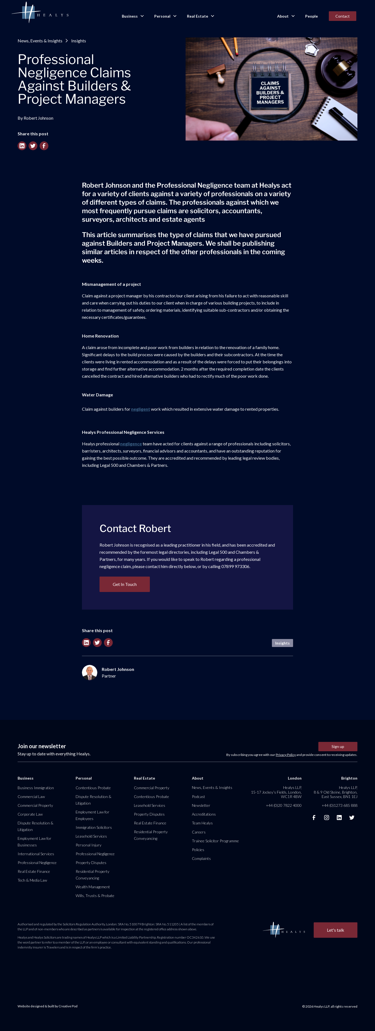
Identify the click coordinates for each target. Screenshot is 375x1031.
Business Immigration (36, 787)
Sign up (338, 746)
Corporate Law (30, 814)
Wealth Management (93, 886)
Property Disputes (91, 862)
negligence (131, 443)
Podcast (198, 796)
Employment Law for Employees (92, 815)
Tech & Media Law (32, 880)
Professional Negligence (37, 862)
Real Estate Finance (34, 871)
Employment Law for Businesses (34, 841)
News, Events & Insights (40, 40)
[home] (39, 13)
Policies (198, 849)
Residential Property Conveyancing (92, 874)
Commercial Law (31, 796)
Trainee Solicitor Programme (215, 840)
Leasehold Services (91, 836)
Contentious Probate (93, 787)
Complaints (201, 858)
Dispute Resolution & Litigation (35, 826)
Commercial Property (35, 805)
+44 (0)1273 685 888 (339, 805)
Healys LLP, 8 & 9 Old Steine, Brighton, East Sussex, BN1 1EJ (335, 792)
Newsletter (201, 805)
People (311, 16)
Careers (199, 832)
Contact (342, 16)
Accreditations (204, 814)
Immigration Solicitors (94, 827)
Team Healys (202, 823)
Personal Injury (88, 845)
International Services (36, 853)
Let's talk (335, 930)
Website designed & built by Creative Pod (48, 1006)
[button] (132, 16)
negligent (140, 409)
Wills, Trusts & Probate (95, 895)
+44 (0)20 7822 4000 (284, 805)
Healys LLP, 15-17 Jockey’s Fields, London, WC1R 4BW (276, 792)
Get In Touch (125, 584)
